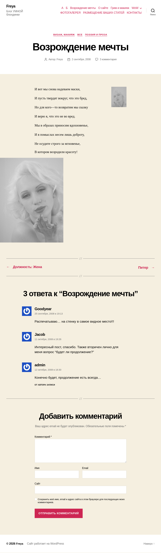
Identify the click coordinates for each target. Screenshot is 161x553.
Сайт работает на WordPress (45, 544)
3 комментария (108, 59)
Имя (37, 468)
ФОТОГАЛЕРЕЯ (70, 12)
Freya (11, 6)
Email (85, 468)
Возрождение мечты (83, 8)
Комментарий (43, 437)
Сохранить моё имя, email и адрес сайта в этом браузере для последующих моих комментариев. (81, 501)
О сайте (103, 8)
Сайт (37, 484)
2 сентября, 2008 (81, 59)
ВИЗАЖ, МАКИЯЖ (63, 35)
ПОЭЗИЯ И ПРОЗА (97, 35)
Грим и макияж (120, 8)
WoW (135, 8)
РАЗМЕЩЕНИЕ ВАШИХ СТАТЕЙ (103, 12)
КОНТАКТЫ (134, 12)
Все (80, 35)
